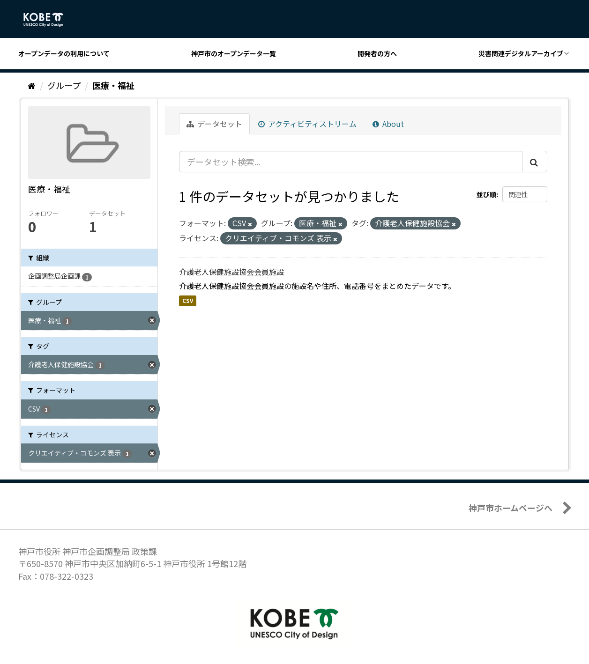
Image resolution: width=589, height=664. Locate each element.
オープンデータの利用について (64, 53)
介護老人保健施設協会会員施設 (231, 271)
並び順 (486, 194)
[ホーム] (32, 85)
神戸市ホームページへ (510, 508)
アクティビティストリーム (307, 123)
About (388, 123)
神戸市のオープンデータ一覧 (233, 53)
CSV (187, 300)
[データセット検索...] (350, 161)
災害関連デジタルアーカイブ (520, 53)
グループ (64, 85)
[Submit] (534, 161)
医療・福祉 (113, 85)
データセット (214, 123)
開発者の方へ (377, 53)
